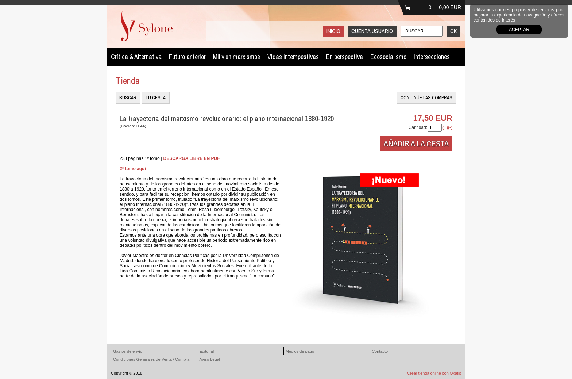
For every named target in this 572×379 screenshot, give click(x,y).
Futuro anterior (187, 56)
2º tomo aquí (133, 168)
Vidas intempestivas (293, 56)
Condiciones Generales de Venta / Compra (151, 359)
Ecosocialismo (388, 56)
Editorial (206, 351)
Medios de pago (300, 351)
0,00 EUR (450, 7)
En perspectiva (344, 56)
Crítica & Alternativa (136, 56)
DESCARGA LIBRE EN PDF (191, 158)
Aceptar (519, 29)
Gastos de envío (127, 351)
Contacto (380, 351)
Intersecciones (432, 56)
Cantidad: (418, 127)
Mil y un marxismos (236, 56)
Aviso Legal (209, 359)
